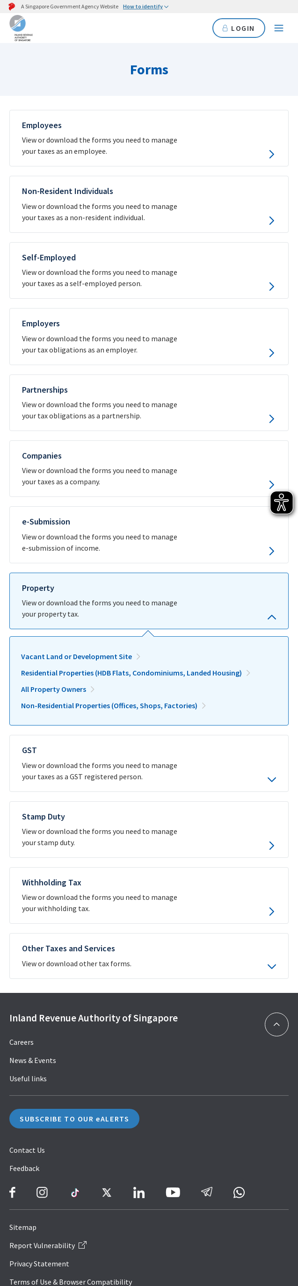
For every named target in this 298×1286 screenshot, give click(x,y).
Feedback (24, 1168)
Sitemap (22, 1227)
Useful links (28, 1078)
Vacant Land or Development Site (76, 656)
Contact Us (27, 1150)
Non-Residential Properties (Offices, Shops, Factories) (109, 705)
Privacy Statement (39, 1263)
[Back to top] (277, 1024)
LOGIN (239, 28)
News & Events (32, 1060)
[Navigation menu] (279, 28)
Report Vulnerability (48, 1245)
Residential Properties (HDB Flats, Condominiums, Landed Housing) (131, 672)
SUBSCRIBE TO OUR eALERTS (74, 1118)
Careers (21, 1042)
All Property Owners (53, 689)
